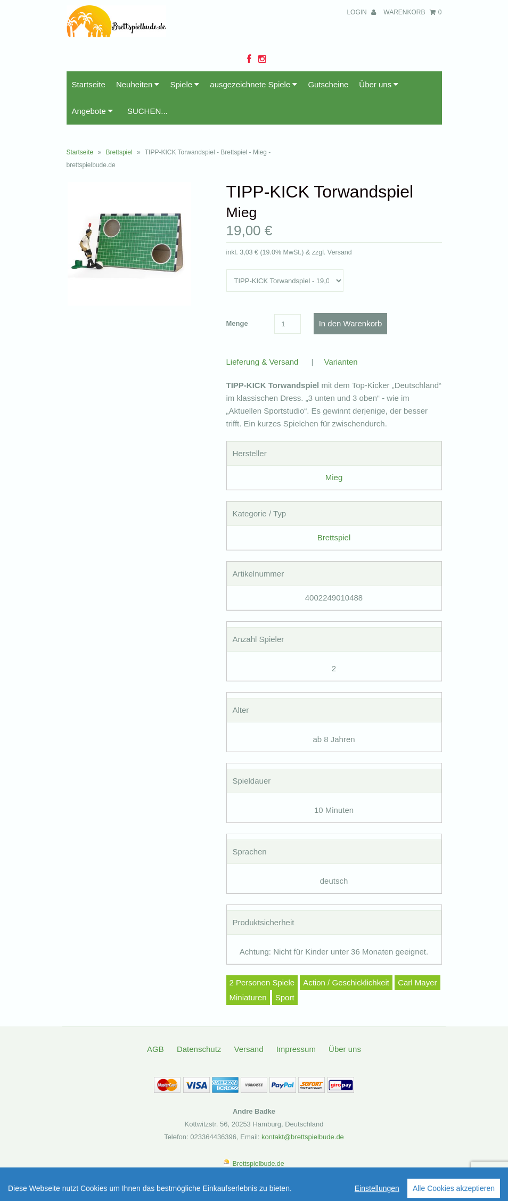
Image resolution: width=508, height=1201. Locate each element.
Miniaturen (248, 997)
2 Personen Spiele (262, 982)
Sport (284, 997)
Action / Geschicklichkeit (346, 982)
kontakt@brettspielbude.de (302, 1137)
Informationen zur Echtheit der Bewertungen (380, 1189)
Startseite (88, 84)
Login (361, 12)
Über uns (378, 84)
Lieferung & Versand (262, 361)
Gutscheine (328, 84)
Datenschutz (199, 1049)
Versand (248, 1049)
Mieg (334, 477)
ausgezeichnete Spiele (253, 84)
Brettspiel (119, 152)
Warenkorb (412, 12)
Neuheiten (138, 84)
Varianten (341, 361)
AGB (155, 1049)
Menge (237, 323)
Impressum (296, 1049)
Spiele (184, 84)
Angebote (92, 111)
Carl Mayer (417, 982)
